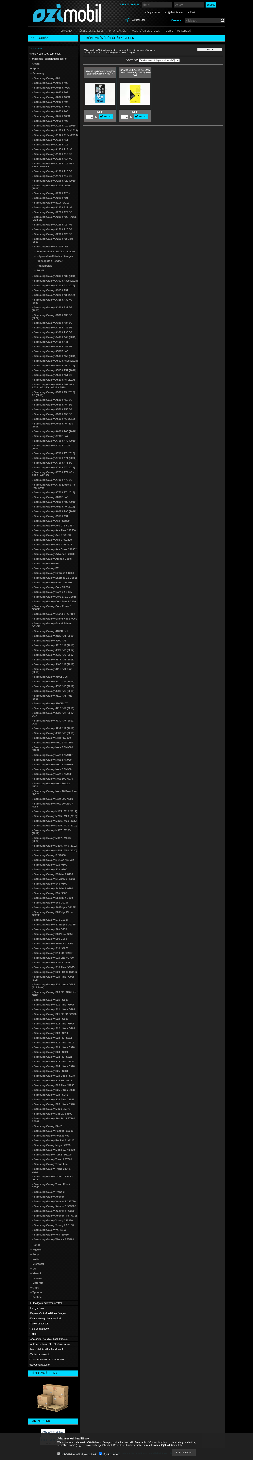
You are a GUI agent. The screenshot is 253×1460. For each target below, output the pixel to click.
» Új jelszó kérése (173, 12)
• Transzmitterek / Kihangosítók (46, 1359)
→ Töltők (38, 270)
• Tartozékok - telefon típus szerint (113, 50)
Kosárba (108, 116)
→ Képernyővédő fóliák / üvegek (53, 256)
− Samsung (137, 50)
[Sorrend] (159, 60)
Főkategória (89, 50)
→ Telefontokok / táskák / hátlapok (54, 251)
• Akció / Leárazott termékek (44, 53)
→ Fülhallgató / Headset (47, 260)
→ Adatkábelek (42, 265)
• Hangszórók (36, 1308)
